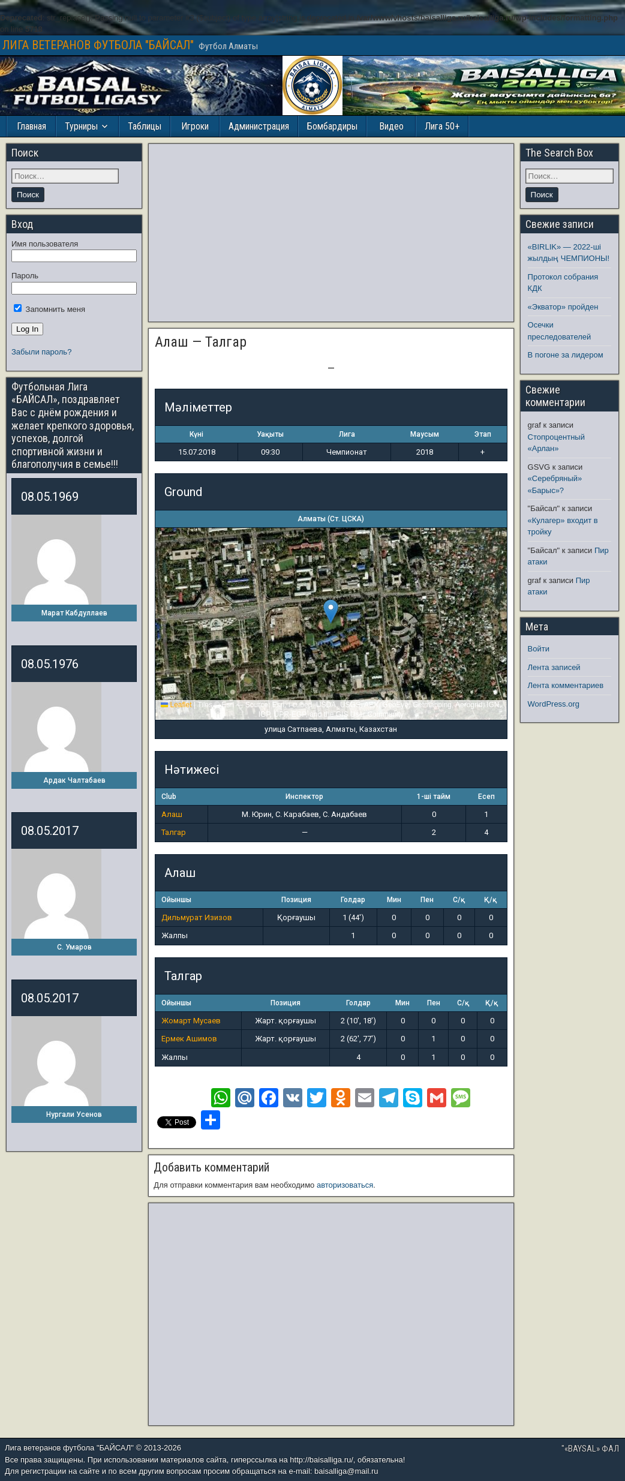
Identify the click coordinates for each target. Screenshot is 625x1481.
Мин (394, 900)
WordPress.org (553, 703)
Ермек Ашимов (189, 1038)
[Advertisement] (331, 233)
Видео (391, 126)
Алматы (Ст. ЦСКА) (331, 519)
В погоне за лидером (565, 354)
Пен (427, 900)
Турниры (81, 126)
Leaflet (176, 705)
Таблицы (144, 126)
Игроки (195, 126)
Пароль (24, 275)
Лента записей (554, 667)
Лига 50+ (442, 126)
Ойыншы (176, 900)
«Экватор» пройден (563, 306)
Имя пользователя (44, 243)
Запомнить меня (49, 309)
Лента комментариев (566, 685)
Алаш (171, 814)
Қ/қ (490, 900)
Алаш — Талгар (201, 342)
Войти (538, 648)
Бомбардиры (332, 126)
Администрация (259, 126)
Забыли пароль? (41, 351)
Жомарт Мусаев (191, 1020)
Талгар (173, 832)
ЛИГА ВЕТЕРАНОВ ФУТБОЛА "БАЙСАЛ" (98, 45)
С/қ (459, 900)
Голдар (353, 900)
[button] (330, 611)
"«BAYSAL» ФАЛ (590, 1448)
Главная (31, 126)
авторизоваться (345, 1184)
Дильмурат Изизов (196, 917)
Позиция (296, 900)
